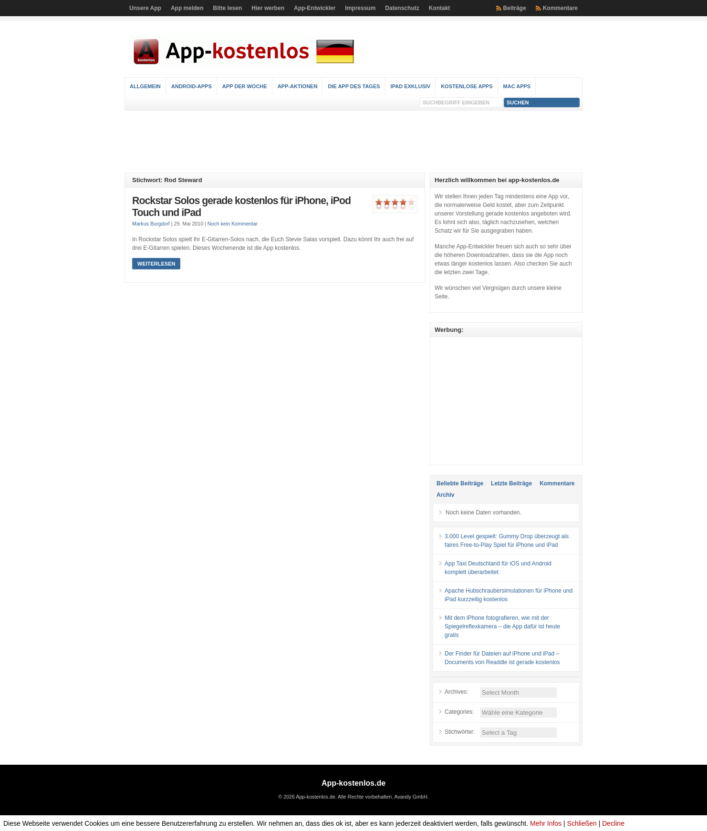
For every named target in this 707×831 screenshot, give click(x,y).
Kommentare (560, 8)
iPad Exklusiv (411, 86)
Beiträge (514, 8)
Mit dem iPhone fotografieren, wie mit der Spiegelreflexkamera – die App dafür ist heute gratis (502, 626)
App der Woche (244, 86)
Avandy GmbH (410, 797)
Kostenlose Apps (466, 86)
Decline (613, 823)
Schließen (582, 823)
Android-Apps (191, 86)
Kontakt (439, 8)
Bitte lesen (227, 8)
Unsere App (145, 8)
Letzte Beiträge (511, 483)
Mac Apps (517, 86)
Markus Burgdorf (151, 223)
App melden (187, 8)
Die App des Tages (354, 86)
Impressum (360, 8)
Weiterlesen (156, 264)
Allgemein (145, 86)
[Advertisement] (353, 141)
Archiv (445, 495)
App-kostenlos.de (353, 783)
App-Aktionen (298, 86)
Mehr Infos (545, 823)
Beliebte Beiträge (460, 483)
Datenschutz (402, 8)
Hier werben (267, 8)
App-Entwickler (314, 8)
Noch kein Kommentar (233, 223)
